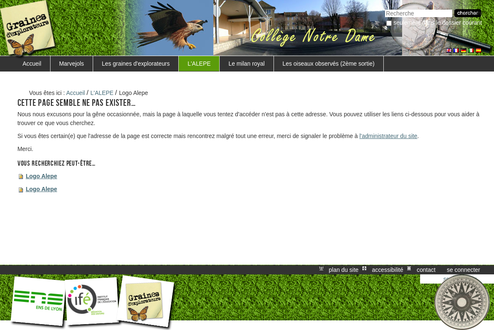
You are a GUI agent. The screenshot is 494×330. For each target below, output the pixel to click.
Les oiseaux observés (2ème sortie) (329, 63)
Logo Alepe (41, 176)
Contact (426, 269)
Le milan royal (246, 63)
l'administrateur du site (389, 136)
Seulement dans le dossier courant (437, 22)
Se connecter (463, 269)
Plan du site (343, 269)
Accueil (32, 63)
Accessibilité (387, 269)
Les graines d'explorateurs (136, 63)
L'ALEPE (198, 63)
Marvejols (71, 63)
